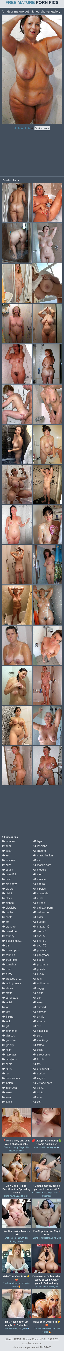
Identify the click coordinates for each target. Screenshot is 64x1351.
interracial (9, 1087)
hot (5, 1073)
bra (6, 921)
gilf (5, 1026)
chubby (8, 936)
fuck (6, 1021)
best (6, 879)
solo (37, 1035)
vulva (38, 1087)
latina (7, 1102)
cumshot (9, 964)
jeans (7, 1092)
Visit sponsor (42, 128)
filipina (7, 1016)
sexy (38, 1002)
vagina (39, 1078)
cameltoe (9, 931)
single (38, 1016)
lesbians (40, 846)
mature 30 (41, 926)
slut (37, 1026)
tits (37, 1064)
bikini (7, 893)
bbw (6, 865)
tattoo (38, 1045)
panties (39, 950)
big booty (9, 883)
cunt (6, 969)
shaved (39, 1007)
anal (6, 846)
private (39, 969)
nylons (39, 902)
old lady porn (43, 907)
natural (39, 883)
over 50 (39, 936)
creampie (9, 959)
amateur (9, 841)
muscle (39, 879)
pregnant (40, 964)
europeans (10, 997)
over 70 (39, 945)
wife (37, 1097)
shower (39, 1011)
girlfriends (9, 1030)
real (37, 978)
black (7, 898)
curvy (7, 974)
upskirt (39, 1073)
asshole (8, 860)
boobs (7, 912)
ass (6, 855)
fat (5, 1007)
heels (7, 1064)
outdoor (39, 921)
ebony (7, 988)
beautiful (9, 874)
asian (7, 850)
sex (37, 997)
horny (7, 1068)
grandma (9, 1040)
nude (38, 898)
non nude (40, 893)
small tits (40, 1030)
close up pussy (13, 950)
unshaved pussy (45, 1068)
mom (38, 874)
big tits (7, 888)
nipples (39, 888)
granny (8, 1045)
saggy (38, 988)
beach (7, 869)
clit (5, 945)
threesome (41, 1054)
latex (6, 1097)
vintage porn (42, 1083)
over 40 (39, 931)
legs (37, 841)
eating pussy (11, 983)
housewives (11, 1078)
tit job (38, 1059)
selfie (38, 993)
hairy (6, 1049)
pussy (38, 974)
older (38, 917)
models (39, 869)
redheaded (41, 983)
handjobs (9, 1059)
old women (41, 912)
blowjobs (9, 907)
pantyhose (41, 955)
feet (6, 1011)
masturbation (43, 855)
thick (38, 1049)
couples (8, 955)
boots (7, 917)
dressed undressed (15, 978)
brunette (9, 926)
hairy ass (9, 1054)
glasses (8, 1035)
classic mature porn (15, 940)
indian (7, 1083)
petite (38, 959)
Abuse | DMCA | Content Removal (23, 1339)
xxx (37, 1102)
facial (7, 1002)
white (38, 1092)
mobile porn (42, 865)
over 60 (39, 940)
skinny (39, 1021)
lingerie (39, 850)
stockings (40, 1040)
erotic (7, 993)
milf (37, 860)
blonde (8, 902)
